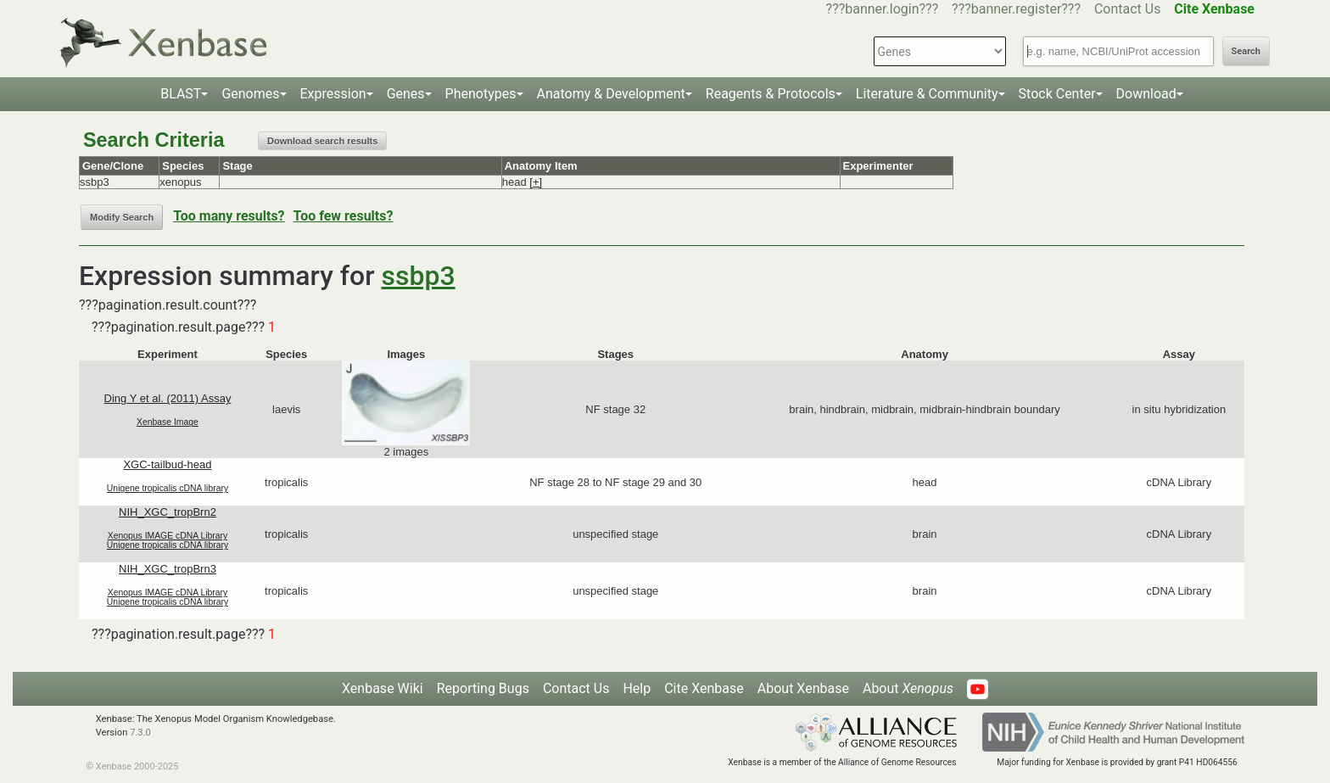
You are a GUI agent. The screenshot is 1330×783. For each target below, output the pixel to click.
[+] (535, 182)
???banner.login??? (882, 9)
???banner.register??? (1016, 9)
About (908, 688)
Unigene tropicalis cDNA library (167, 488)
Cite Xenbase (704, 688)
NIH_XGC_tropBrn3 (167, 568)
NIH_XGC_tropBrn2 (167, 512)
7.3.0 (140, 732)
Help (637, 688)
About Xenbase (803, 688)
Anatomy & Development (611, 94)
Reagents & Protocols (770, 94)
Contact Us (1127, 9)
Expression (333, 94)
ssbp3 (418, 276)
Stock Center (1057, 94)
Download (1146, 94)
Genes (406, 94)
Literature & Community (927, 94)
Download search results (322, 141)
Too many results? (228, 216)
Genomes (250, 94)
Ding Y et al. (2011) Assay (168, 398)
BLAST (180, 94)
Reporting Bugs (483, 688)
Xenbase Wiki (382, 688)
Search (1246, 51)
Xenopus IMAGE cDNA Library (168, 535)
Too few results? (343, 216)
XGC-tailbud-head (167, 464)
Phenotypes (481, 94)
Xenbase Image (167, 422)
